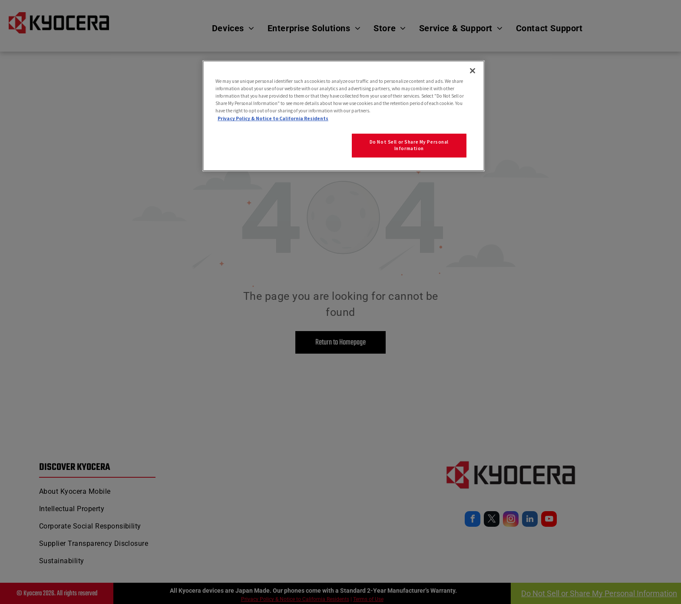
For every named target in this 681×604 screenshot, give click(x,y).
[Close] (472, 70)
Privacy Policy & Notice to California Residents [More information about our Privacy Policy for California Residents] (273, 118)
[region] (343, 115)
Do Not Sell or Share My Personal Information (409, 145)
